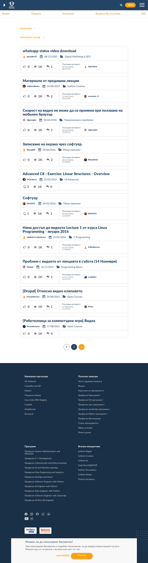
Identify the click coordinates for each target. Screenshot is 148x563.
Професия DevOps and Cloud (38, 477)
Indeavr (28, 391)
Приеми (82, 556)
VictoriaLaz (32, 180)
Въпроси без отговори (108, 13)
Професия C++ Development (38, 458)
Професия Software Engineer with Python (44, 482)
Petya (90, 307)
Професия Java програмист (91, 405)
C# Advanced (71, 179)
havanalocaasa (33, 327)
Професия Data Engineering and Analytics (44, 472)
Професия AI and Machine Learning (41, 468)
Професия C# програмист (90, 400)
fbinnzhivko (93, 160)
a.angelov (92, 277)
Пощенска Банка (33, 395)
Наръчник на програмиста (91, 391)
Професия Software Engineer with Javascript (45, 496)
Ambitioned (30, 409)
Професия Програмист (89, 395)
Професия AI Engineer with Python (41, 486)
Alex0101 (31, 204)
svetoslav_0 (93, 96)
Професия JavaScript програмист (94, 409)
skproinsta (92, 67)
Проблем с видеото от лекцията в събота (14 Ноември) (70, 261)
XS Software (30, 381)
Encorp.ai (29, 414)
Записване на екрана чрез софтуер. (52, 144)
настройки (62, 556)
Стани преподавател (88, 423)
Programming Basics (72, 267)
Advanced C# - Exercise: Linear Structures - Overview (66, 174)
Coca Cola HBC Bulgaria (36, 400)
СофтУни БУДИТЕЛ (87, 465)
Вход (130, 5)
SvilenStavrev (94, 247)
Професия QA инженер (89, 419)
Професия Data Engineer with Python (42, 491)
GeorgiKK (31, 150)
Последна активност (71, 64)
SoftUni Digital (85, 451)
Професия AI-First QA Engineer (39, 500)
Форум (6, 13)
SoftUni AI (83, 461)
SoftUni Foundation (87, 470)
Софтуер (30, 198)
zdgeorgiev (31, 120)
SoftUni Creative (76, 86)
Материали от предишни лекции (51, 81)
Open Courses (74, 297)
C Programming (82, 237)
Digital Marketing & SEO (78, 56)
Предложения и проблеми (78, 120)
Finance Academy (86, 479)
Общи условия (85, 428)
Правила (36, 13)
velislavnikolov (33, 86)
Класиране (68, 13)
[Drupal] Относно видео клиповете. (53, 291)
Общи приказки (72, 150)
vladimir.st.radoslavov (36, 237)
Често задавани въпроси (90, 381)
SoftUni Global (85, 475)
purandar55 (32, 57)
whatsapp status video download (49, 51)
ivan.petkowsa (33, 297)
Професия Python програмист (92, 414)
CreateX (28, 405)
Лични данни (84, 433)
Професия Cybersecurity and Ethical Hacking (45, 463)
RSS (144, 13)
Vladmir (30, 267)
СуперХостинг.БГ (33, 386)
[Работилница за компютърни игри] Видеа (59, 321)
